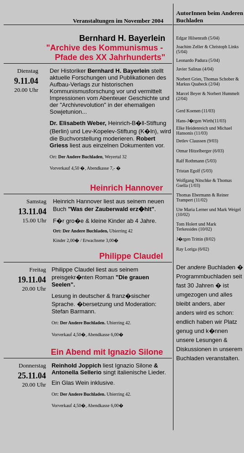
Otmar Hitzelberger (194, 150)
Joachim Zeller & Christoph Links (207, 46)
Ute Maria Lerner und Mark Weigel (208, 209)
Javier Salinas (188, 68)
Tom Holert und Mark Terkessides (196, 226)
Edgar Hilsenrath (191, 37)
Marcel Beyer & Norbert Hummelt (207, 93)
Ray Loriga (186, 249)
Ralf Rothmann (190, 160)
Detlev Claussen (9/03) (197, 140)
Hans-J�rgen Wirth (194, 120)
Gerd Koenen (188, 110)
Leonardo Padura (192, 60)
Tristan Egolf (188, 170)
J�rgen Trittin (189, 239)
